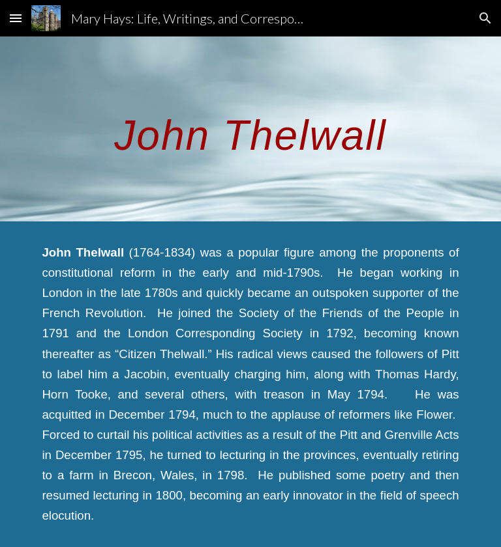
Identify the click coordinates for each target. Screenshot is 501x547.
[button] (15, 18)
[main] (250, 128)
